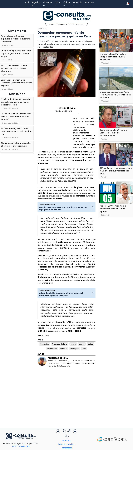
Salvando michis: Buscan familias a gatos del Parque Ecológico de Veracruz (61, 294)
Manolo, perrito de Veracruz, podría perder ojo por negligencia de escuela (63, 208)
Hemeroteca (66, 448)
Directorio (66, 440)
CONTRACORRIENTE (25, 445)
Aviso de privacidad (66, 444)
